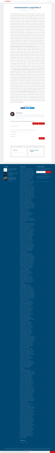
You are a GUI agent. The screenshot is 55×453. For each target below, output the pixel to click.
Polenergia (22, 368)
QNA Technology (26, 375)
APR (32, 206)
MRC (30, 336)
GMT (28, 276)
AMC (30, 198)
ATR (21, 209)
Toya (21, 414)
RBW (30, 377)
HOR (29, 292)
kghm (31, 304)
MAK (28, 315)
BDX (24, 214)
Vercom (22, 419)
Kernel (24, 304)
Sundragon (28, 405)
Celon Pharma (30, 230)
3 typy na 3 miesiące (30, 191)
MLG (30, 327)
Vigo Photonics (30, 419)
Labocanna (22, 311)
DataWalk (25, 244)
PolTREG (22, 371)
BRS (24, 225)
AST (32, 207)
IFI (29, 294)
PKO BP (32, 363)
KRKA (21, 310)
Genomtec (22, 273)
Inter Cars (26, 297)
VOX (21, 423)
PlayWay (29, 364)
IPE (21, 299)
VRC (27, 423)
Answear (32, 204)
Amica (22, 200)
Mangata (29, 317)
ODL (24, 345)
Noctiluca (25, 341)
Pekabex (22, 357)
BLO (21, 220)
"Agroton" (22, 168)
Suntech (22, 407)
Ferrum (25, 266)
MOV (28, 334)
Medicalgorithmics (24, 322)
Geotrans (27, 273)
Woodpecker (30, 430)
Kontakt (36, 1)
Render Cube (23, 379)
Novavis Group (30, 341)
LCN (29, 311)
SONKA (22, 396)
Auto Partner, (23, 211)
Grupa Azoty (23, 283)
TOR (28, 412)
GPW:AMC (25, 278)
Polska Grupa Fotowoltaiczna (25, 370)
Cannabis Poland (27, 227)
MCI (21, 320)
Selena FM (28, 387)
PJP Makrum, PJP (29, 361)
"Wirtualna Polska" (24, 190)
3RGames (22, 193)
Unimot (28, 417)
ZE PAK (32, 433)
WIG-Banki (27, 428)
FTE (31, 267)
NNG (21, 341)
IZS (31, 301)
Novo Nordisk (23, 343)
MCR (24, 320)
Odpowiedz (42, 138)
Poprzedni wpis (19, 146)
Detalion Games (30, 246)
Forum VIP (27, 1)
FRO (28, 267)
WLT (26, 430)
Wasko (22, 424)
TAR (26, 409)
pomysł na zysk (27, 371)
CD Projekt (25, 230)
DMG (24, 250)
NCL (26, 338)
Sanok (26, 380)
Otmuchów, (22, 352)
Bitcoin (32, 218)
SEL (24, 387)
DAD (27, 243)
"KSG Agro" (32, 181)
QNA (21, 375)
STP (31, 403)
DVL (30, 253)
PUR (24, 373)
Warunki (41, 181)
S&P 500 (22, 380)
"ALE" (26, 168)
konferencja (28, 308)
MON (21, 333)
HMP (26, 292)
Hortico (32, 292)
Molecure (29, 331)
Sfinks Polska (23, 389)
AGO (27, 195)
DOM (31, 250)
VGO (25, 419)
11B (21, 191)
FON (31, 266)
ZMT (31, 435)
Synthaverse (23, 409)
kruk (27, 310)
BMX (21, 221)
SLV (31, 393)
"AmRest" (22, 170)
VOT (28, 421)
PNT (24, 366)
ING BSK (22, 297)
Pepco (22, 359)
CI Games (30, 232)
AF (24, 195)
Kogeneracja (23, 308)
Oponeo (22, 350)
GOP (31, 276)
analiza (22, 202)
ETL (32, 260)
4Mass (26, 193)
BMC (30, 220)
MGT (25, 326)
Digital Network (29, 248)
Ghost (32, 448)
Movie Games (23, 336)
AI (33, 195)
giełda (22, 274)
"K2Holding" (22, 181)
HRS (24, 294)
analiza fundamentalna (28, 202)
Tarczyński (30, 409)
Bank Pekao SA (29, 213)
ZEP (28, 435)
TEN (25, 410)
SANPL (29, 380)
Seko (21, 387)
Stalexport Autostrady (24, 400)
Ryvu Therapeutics (29, 379)
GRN (30, 281)
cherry (22, 232)
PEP (31, 357)
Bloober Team (26, 220)
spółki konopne (29, 396)
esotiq (29, 260)
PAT (25, 354)
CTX (31, 241)
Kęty (28, 304)
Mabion (25, 315)
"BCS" (33, 172)
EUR (21, 262)
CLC (24, 234)
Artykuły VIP (32, 1)
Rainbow (26, 377)
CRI (25, 241)
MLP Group (22, 329)
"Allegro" (30, 168)
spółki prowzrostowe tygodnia (25, 398)
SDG (28, 386)
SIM (25, 391)
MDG (27, 320)
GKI (24, 274)
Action (22, 195)
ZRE (21, 437)
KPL (32, 308)
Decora (22, 246)
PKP (21, 364)
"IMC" (25, 179)
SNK (25, 394)
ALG (33, 197)
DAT (21, 244)
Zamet (22, 433)
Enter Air (25, 260)
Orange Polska (27, 350)
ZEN (21, 435)
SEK (30, 386)
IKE (21, 296)
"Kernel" (27, 181)
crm (28, 241)
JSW (32, 303)
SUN (24, 405)
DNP (27, 250)
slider (29, 393)
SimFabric (29, 391)
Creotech (22, 241)
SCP (31, 384)
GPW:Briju (22, 280)
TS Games (32, 414)
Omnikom (25, 448)
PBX (32, 354)
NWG (21, 345)
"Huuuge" (30, 177)
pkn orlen (25, 363)
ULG (24, 416)
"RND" (25, 186)
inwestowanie (32, 297)
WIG (33, 424)
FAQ (39, 1)
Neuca (33, 338)
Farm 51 (30, 264)
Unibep (24, 417)
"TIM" (21, 188)
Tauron (22, 410)
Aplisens (25, 206)
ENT (21, 260)
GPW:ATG (29, 278)
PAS (31, 352)
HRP (21, 294)
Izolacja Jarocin (23, 301)
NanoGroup (22, 338)
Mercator (28, 324)
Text (21, 412)
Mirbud (22, 327)
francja (25, 267)
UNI (21, 417)
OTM (32, 350)
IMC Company (28, 296)
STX (21, 405)
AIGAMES (22, 197)
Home (13, 1)
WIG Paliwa (22, 428)
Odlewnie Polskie (29, 345)
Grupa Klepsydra (23, 287)
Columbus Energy (28, 237)
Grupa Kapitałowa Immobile (25, 285)
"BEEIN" (22, 174)
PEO (28, 357)
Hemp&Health (30, 290)
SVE (25, 407)
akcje (30, 197)
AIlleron (26, 197)
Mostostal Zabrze (23, 334)
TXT (21, 416)
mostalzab (30, 333)
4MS (29, 193)
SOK (31, 394)
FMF (28, 266)
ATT (27, 209)
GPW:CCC (27, 280)
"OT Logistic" (26, 183)
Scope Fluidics (27, 384)
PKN (21, 363)
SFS (27, 389)
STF (28, 403)
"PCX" (30, 184)
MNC (29, 329)
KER (21, 304)
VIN (21, 421)
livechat (22, 313)
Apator (22, 206)
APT (21, 207)
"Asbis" (22, 172)
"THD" (33, 186)
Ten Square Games (30, 410)
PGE (25, 359)
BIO (30, 214)
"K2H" (28, 179)
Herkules (22, 292)
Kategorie (22, 1)
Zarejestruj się (41, 123)
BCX (21, 214)
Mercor (22, 326)
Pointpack (28, 366)
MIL (31, 326)
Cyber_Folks (22, 243)
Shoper (22, 391)
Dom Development (24, 251)
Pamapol (27, 352)
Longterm (7, 448)
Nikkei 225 (31, 340)
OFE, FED (15, 150)
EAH (31, 255)
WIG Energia (23, 426)
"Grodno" (22, 177)
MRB (27, 336)
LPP (25, 313)
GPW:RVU (22, 281)
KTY (30, 310)
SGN (30, 389)
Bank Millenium (23, 213)
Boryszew (31, 223)
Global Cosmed (23, 276)
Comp (26, 239)
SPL (25, 396)
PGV (28, 359)
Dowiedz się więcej (26, 451)
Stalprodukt (31, 400)
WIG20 (32, 428)
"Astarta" (25, 172)
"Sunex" (29, 186)
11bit (24, 191)
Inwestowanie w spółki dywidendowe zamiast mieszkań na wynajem (12, 178)
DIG (25, 248)
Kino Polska (25, 306)
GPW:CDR (31, 280)
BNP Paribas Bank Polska (25, 223)
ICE (27, 294)
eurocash (25, 262)
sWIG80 (29, 407)
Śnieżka (22, 394)
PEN (25, 357)
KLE (29, 306)
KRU (24, 310)
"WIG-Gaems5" (26, 188)
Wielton (30, 424)
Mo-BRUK (22, 331)
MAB (21, 315)
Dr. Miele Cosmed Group (25, 253)
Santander (22, 382)
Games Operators (23, 271)
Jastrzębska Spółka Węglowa (25, 303)
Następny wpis (36, 146)
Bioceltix (22, 216)
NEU (29, 338)
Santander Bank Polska (29, 382)
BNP (24, 221)
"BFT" (33, 174)
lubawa (29, 313)
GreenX (26, 281)
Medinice (29, 322)
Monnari (25, 333)
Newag (27, 340)
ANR (29, 204)
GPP (21, 278)
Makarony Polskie (23, 317)
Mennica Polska (23, 324)
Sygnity (33, 407)
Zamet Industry (26, 433)
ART (24, 207)
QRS (31, 375)
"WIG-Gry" (31, 188)
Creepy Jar (30, 239)
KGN (21, 306)
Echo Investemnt (26, 257)
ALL (21, 198)
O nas (15, 1)
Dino (21, 250)
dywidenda (22, 255)
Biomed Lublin (23, 218)
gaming (29, 271)
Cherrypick (26, 232)
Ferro (21, 266)
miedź (29, 326)
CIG (21, 234)
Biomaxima (27, 216)
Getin (31, 273)
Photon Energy (23, 361)
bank (27, 211)
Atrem (24, 209)
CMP (21, 236)
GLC (27, 274)
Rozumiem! (52, 451)
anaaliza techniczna (27, 200)
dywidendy (27, 255)
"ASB (32, 170)
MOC (26, 331)
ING (32, 296)
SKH (25, 393)
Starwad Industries (24, 403)
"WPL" (29, 190)
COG (27, 236)
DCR (29, 244)
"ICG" (21, 179)
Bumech (22, 227)
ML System (26, 327)
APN (29, 206)
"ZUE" (33, 190)
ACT (32, 193)
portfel (32, 371)
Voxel (24, 423)
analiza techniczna (24, 204)
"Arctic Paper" (27, 170)
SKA (32, 391)
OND (24, 347)
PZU (33, 373)
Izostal (28, 301)
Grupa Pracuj (30, 287)
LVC (32, 313)
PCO (26, 356)
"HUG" (26, 177)
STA (32, 398)
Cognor (31, 236)
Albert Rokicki (23, 10)
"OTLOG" (31, 183)
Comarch (22, 239)
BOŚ (21, 225)
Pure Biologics (29, 373)
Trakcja (28, 414)
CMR (24, 236)
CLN (26, 234)
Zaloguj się (35, 123)
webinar (25, 424)
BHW (27, 214)
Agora (31, 195)
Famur (27, 264)
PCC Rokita (22, 356)
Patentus (28, 354)
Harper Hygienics (23, 290)
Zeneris (25, 435)
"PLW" (22, 186)
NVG (27, 343)
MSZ (33, 336)
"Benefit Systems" (27, 174)
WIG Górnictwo (28, 426)
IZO (28, 299)
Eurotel (29, 262)
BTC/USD (27, 225)
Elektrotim (32, 257)
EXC (32, 262)
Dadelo (30, 243)
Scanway (22, 384)
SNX (28, 394)
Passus (22, 354)
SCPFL (22, 386)
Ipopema (24, 299)
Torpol (31, 412)
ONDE (28, 347)
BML (33, 220)
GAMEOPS (26, 269)
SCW (25, 386)
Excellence (22, 264)
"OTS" (21, 184)
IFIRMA (32, 294)
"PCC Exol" (25, 184)
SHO (33, 389)
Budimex (32, 225)
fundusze (22, 269)
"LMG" (22, 183)
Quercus (22, 377)
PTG (21, 373)
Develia (22, 248)
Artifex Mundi (28, 207)
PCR (29, 356)
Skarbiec (22, 393)
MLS (26, 329)
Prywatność (38, 181)
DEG (25, 246)
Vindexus (24, 421)
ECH (21, 257)
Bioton (28, 218)
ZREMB (24, 437)
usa (32, 417)
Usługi (18, 1)
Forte (21, 267)
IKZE (24, 296)
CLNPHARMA (31, 234)
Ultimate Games (29, 416)
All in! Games (25, 198)
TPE (24, 414)
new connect (23, 340)
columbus (22, 237)
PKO (29, 363)
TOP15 (25, 412)
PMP (21, 366)
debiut (32, 244)
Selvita (32, 387)
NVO (30, 343)
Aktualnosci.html (20, 102)
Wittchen (22, 430)
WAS (30, 423)
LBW (26, 311)
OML (21, 347)
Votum (32, 421)
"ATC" (30, 172)
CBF (21, 230)
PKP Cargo (25, 364)
